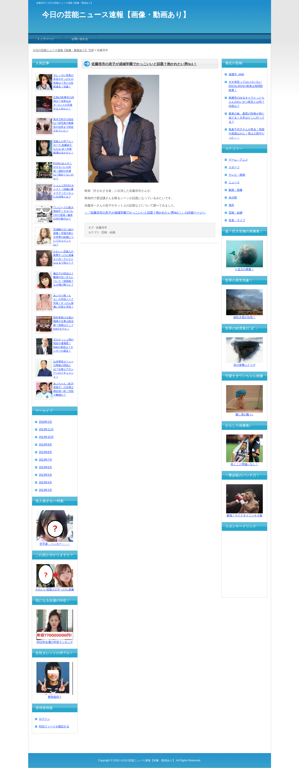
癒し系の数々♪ (244, 413)
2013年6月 (45, 467)
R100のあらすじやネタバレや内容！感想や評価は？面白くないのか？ (63, 171)
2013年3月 (45, 490)
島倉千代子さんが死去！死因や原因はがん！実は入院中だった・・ (246, 133)
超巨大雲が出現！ (244, 316)
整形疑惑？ (54, 695)
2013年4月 (45, 482)
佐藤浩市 (101, 227)
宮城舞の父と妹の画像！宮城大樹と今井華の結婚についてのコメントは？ (63, 237)
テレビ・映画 (237, 174)
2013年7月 (45, 459)
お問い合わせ (79, 39)
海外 (231, 205)
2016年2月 (45, 421)
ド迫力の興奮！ (244, 268)
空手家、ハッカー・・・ (54, 542)
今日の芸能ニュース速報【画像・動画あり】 (147, 760)
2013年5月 (45, 474)
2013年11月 (46, 429)
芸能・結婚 (108, 232)
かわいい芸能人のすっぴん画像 (55, 588)
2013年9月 (45, 444)
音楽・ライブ (237, 220)
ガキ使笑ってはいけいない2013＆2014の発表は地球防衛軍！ (246, 86)
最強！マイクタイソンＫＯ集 (244, 514)
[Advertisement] (254, 564)
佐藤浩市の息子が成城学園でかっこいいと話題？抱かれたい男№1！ (144, 64)
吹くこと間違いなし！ (244, 463)
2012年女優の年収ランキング (54, 640)
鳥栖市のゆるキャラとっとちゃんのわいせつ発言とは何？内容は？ (246, 102)
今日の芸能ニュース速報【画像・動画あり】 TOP (63, 50)
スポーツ (234, 167)
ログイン (44, 719)
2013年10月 (46, 437)
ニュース (234, 182)
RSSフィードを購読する (54, 726)
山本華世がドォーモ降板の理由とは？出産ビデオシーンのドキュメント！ (63, 369)
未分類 (233, 197)
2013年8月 (45, 452)
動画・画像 (235, 190)
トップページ (45, 39)
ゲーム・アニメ (238, 159)
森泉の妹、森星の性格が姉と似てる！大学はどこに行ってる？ (246, 117)
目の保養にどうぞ (244, 363)
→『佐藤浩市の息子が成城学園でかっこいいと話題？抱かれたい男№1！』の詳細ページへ (145, 212)
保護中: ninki (236, 74)
